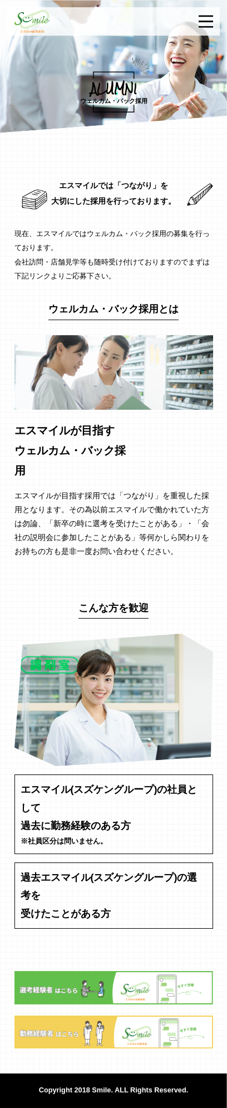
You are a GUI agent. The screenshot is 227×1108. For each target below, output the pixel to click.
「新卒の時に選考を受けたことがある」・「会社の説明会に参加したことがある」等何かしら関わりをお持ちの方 (111, 537)
